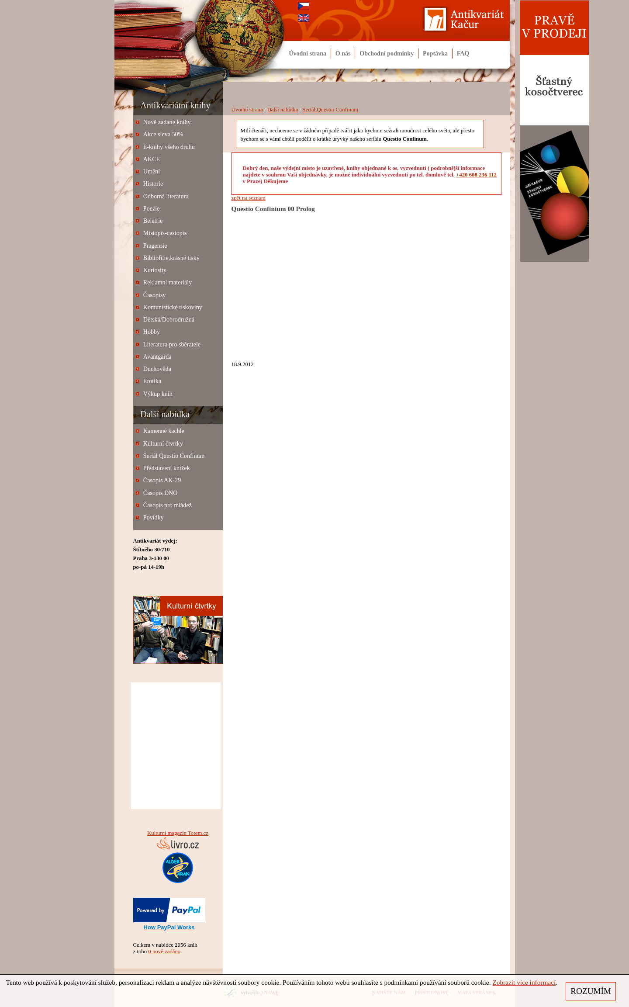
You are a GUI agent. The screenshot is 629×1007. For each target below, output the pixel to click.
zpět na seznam (249, 198)
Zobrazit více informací (524, 982)
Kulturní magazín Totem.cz (177, 833)
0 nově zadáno (164, 951)
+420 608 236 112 (476, 175)
